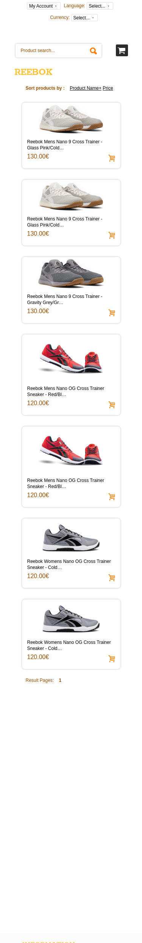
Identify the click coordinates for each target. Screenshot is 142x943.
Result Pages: (40, 680)
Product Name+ (85, 88)
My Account (41, 6)
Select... (97, 6)
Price (108, 88)
